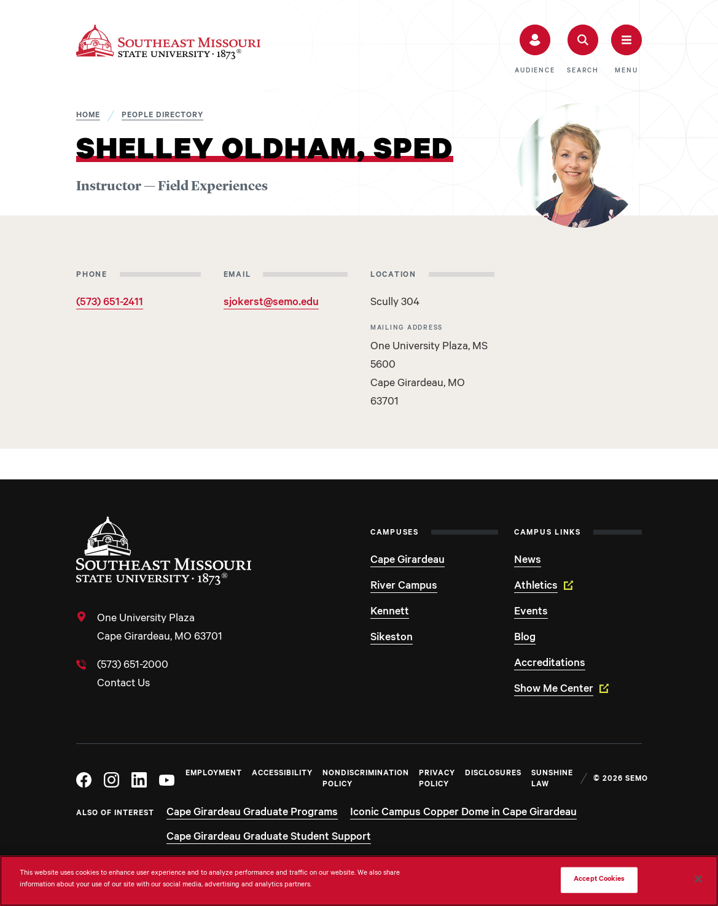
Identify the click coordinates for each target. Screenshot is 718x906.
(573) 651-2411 (109, 303)
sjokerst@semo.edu (271, 303)
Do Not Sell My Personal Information (490, 880)
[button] (535, 50)
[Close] (698, 878)
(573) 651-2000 (132, 666)
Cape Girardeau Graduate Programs (252, 813)
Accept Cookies (599, 880)
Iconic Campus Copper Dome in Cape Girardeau (463, 813)
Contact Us (123, 684)
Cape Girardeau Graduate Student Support (268, 838)
